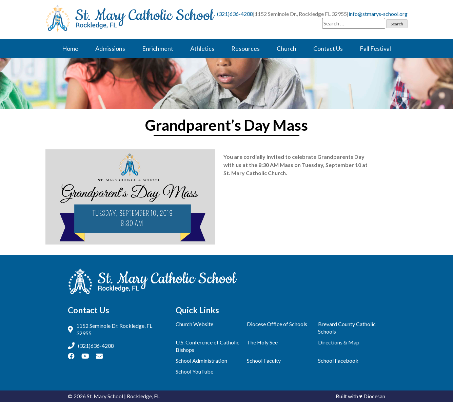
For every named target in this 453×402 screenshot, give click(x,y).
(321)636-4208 (235, 13)
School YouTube (194, 371)
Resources (245, 48)
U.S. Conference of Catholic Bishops (207, 346)
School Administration (201, 360)
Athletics (202, 48)
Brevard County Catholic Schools (347, 328)
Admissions (110, 48)
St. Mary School (105, 396)
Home (70, 48)
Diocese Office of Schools (277, 324)
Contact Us (328, 48)
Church (286, 48)
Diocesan (374, 396)
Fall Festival (375, 48)
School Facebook (338, 360)
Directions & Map (338, 342)
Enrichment (157, 48)
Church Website (194, 324)
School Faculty (264, 360)
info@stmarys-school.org (378, 13)
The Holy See (262, 342)
